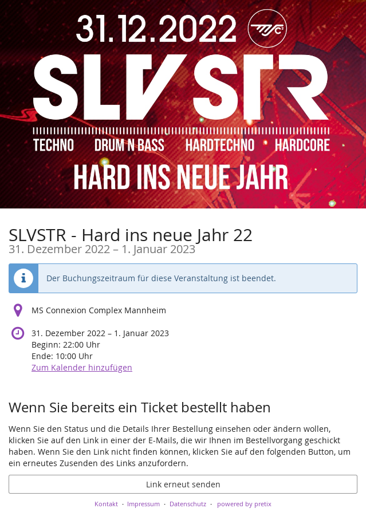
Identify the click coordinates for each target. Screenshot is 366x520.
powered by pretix (244, 503)
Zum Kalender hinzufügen (82, 367)
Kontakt (106, 503)
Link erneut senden (183, 484)
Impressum (143, 503)
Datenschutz (188, 503)
